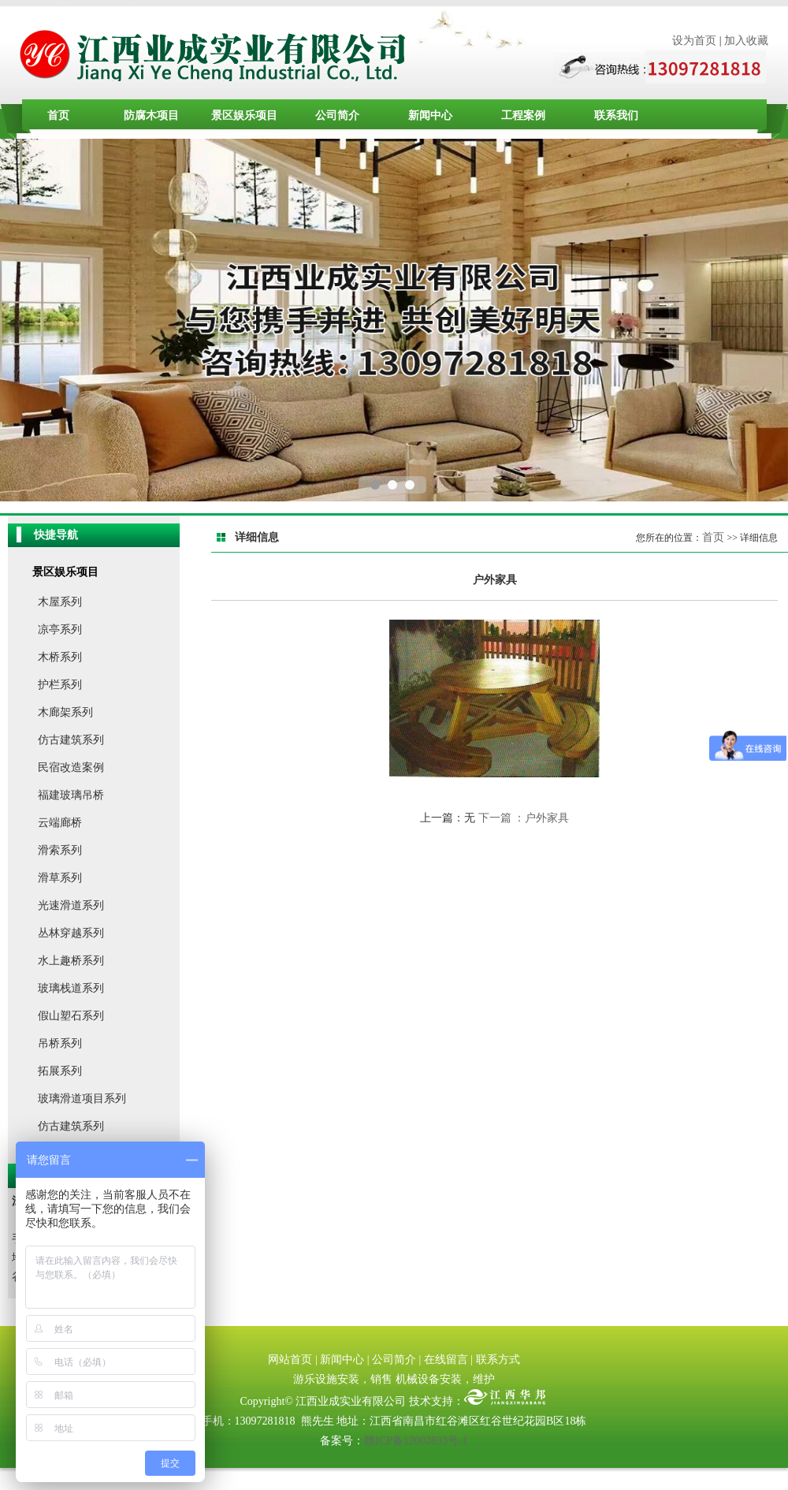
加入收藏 (746, 41)
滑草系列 (60, 878)
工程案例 (523, 115)
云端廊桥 (60, 823)
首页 (58, 115)
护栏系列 (60, 685)
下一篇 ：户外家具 (524, 818)
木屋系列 (60, 602)
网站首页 (290, 1359)
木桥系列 (60, 657)
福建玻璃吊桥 (71, 795)
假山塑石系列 (71, 1016)
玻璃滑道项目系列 (82, 1098)
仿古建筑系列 (71, 740)
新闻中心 (430, 115)
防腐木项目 (151, 115)
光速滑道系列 (71, 905)
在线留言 (446, 1359)
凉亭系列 (60, 629)
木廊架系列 (65, 712)
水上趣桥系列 (71, 961)
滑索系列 (60, 850)
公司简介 (337, 115)
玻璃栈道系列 (71, 988)
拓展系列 (60, 1071)
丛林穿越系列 (71, 933)
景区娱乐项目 (244, 115)
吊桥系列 (60, 1043)
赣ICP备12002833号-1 (415, 1441)
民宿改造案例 (71, 767)
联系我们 (616, 115)
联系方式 (498, 1359)
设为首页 (694, 41)
